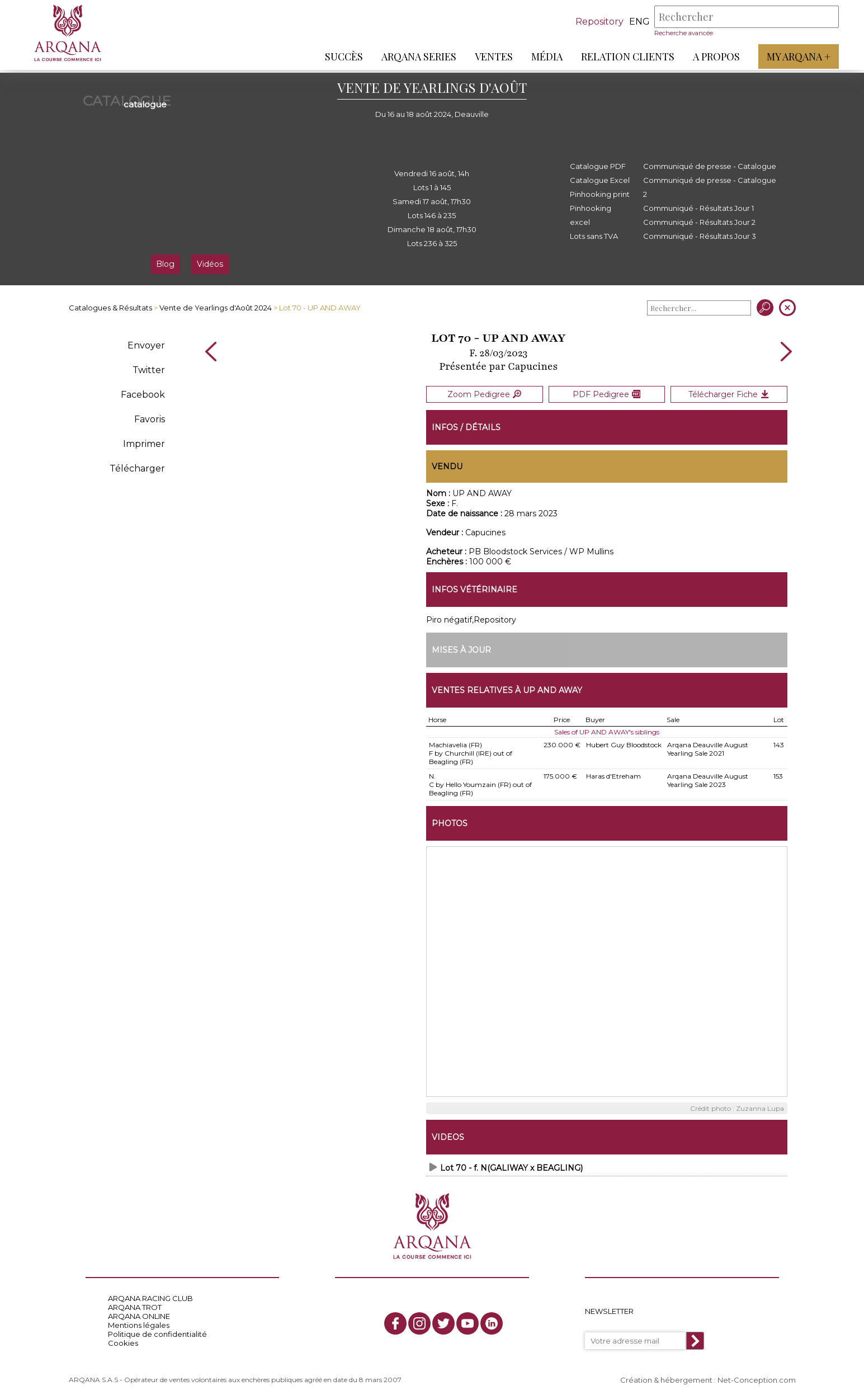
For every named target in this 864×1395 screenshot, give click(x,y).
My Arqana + (796, 56)
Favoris (149, 419)
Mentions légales (138, 1321)
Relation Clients (625, 56)
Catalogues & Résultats (110, 307)
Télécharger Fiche (728, 393)
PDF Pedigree (606, 393)
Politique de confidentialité (157, 1330)
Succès (341, 56)
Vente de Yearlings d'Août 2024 (215, 307)
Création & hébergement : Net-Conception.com (708, 1376)
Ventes (491, 56)
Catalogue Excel (600, 180)
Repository (597, 21)
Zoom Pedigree (484, 393)
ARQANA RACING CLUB (150, 1294)
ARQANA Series (416, 56)
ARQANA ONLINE (139, 1312)
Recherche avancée (680, 33)
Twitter (149, 370)
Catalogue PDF (598, 166)
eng (636, 21)
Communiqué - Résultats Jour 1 (698, 208)
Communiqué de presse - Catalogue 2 (709, 187)
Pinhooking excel (590, 215)
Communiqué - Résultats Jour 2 (699, 222)
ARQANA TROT (135, 1303)
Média (544, 56)
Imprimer (144, 444)
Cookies (123, 1339)
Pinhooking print (600, 194)
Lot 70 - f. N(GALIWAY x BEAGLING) (511, 1165)
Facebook (143, 394)
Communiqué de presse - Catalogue (709, 166)
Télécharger (137, 468)
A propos (713, 56)
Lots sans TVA (594, 236)
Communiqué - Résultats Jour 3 (699, 236)
